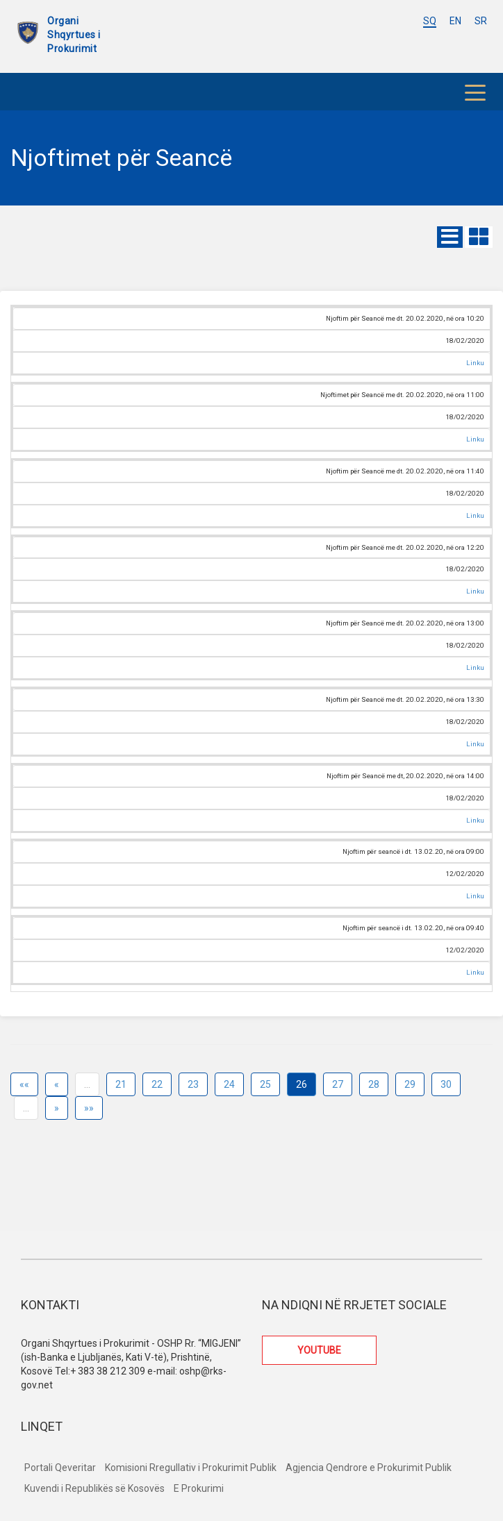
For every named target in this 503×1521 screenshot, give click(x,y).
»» (89, 1108)
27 (337, 1084)
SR (481, 20)
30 (446, 1084)
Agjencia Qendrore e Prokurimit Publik (369, 1467)
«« (24, 1084)
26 (301, 1084)
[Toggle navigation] (475, 91)
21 (120, 1084)
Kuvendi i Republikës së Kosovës (94, 1488)
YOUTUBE (319, 1350)
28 (373, 1084)
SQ (429, 20)
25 (265, 1084)
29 (409, 1084)
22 (157, 1084)
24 (229, 1084)
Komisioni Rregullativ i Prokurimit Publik (191, 1467)
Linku (475, 363)
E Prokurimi (199, 1488)
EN (455, 20)
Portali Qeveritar (60, 1467)
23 (193, 1084)
